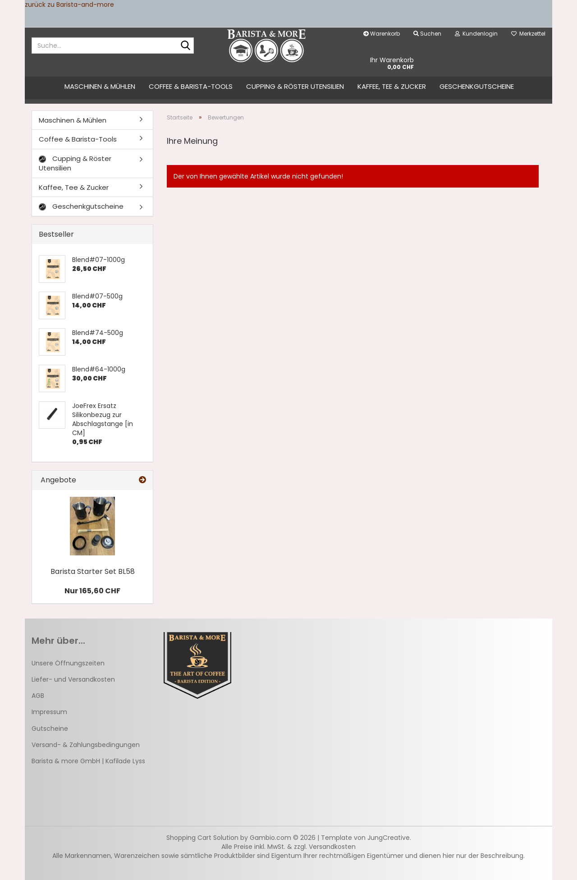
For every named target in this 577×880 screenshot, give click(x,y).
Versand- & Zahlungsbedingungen (86, 744)
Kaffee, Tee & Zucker (391, 86)
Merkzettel (528, 33)
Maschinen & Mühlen (99, 86)
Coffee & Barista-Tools (191, 86)
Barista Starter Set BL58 (92, 571)
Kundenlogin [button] (476, 33)
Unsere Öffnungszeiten (68, 663)
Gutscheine (50, 728)
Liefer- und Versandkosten (73, 679)
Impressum (49, 711)
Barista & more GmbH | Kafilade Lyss (88, 760)
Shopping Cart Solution (202, 837)
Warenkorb (381, 33)
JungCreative (388, 837)
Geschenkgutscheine (477, 86)
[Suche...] (185, 46)
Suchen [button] (427, 33)
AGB (38, 695)
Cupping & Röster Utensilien (295, 86)
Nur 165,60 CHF (92, 591)
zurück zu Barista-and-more (69, 4)
